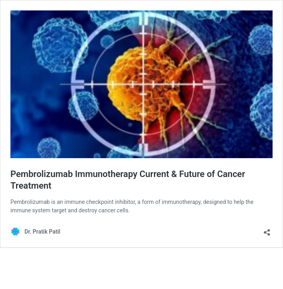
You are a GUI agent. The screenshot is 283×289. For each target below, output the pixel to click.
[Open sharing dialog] (267, 230)
